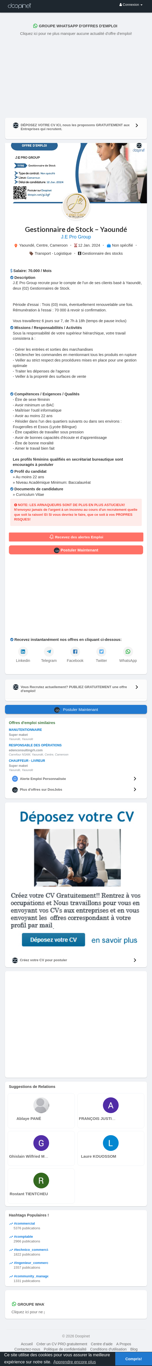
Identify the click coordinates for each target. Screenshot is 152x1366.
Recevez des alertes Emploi (76, 537)
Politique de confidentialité (65, 1349)
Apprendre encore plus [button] (74, 1362)
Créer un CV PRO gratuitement (61, 1344)
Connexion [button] (131, 5)
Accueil (27, 1344)
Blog (134, 1349)
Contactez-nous (27, 1349)
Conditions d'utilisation (108, 1349)
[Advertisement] (76, 76)
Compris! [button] (133, 1359)
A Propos (123, 1344)
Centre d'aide (102, 1344)
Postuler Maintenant (76, 550)
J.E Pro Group (76, 237)
